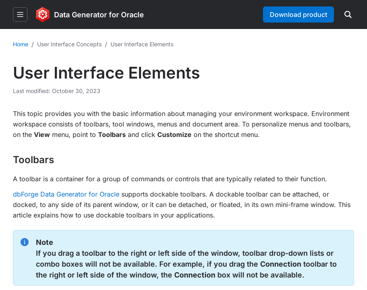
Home (20, 44)
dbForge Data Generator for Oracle (66, 194)
